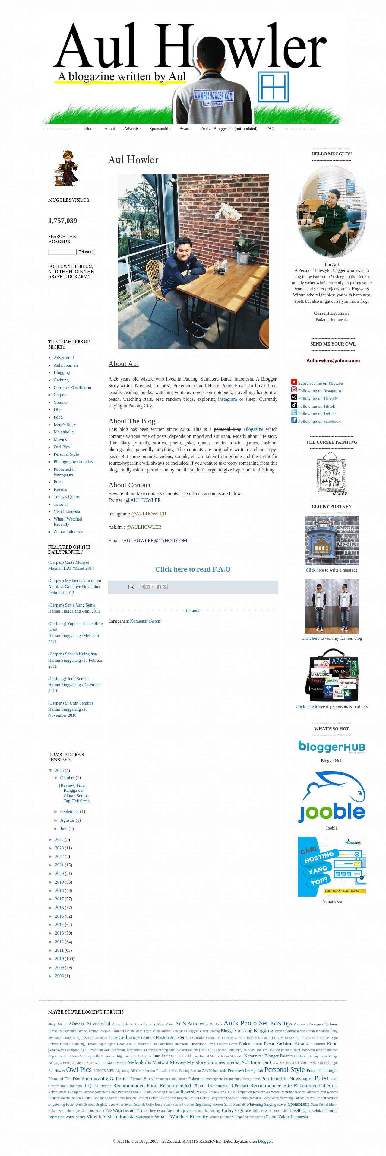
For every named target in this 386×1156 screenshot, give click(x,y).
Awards (185, 128)
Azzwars (301, 1024)
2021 (60, 864)
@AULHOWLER (143, 527)
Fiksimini (317, 1044)
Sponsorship (160, 128)
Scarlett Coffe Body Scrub (153, 1105)
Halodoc (249, 1050)
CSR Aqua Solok (95, 1038)
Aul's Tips (281, 1024)
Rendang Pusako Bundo (135, 1092)
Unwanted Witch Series (66, 1117)
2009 (60, 967)
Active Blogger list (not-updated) (229, 128)
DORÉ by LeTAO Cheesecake (307, 1038)
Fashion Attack (292, 1043)
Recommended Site (271, 1085)
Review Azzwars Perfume (273, 1092)
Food (58, 417)
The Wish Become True (126, 1110)
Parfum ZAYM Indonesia (208, 1071)
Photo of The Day (64, 1078)
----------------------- (60, 128)
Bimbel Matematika (62, 1031)
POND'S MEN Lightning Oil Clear (119, 1071)
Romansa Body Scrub (263, 1098)
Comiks (60, 402)
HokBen (261, 1050)
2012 (60, 941)
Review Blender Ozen (310, 1092)
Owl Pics (62, 446)
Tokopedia (259, 1111)
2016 (60, 907)
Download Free (202, 1044)
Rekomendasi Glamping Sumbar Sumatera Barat (82, 1092)
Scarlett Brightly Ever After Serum (108, 1105)
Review (201, 1092)
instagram (227, 399)
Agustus (68, 820)
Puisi (58, 481)
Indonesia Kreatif (313, 1050)
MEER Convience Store (77, 1063)
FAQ (271, 128)
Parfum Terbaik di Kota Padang (167, 1071)
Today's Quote (66, 496)
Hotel (296, 1050)
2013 (60, 933)
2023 (60, 848)
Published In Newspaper (65, 472)
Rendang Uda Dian (166, 1092)
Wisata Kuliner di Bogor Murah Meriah (237, 1117)
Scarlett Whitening (248, 1104)
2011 (60, 950)
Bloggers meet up (236, 1030)
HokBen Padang (279, 1050)
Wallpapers (144, 1117)
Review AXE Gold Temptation (230, 1092)
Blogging (62, 372)
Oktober (68, 777)
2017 (60, 898)
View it (94, 1116)
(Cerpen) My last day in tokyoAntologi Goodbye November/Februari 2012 (74, 586)
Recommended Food (135, 1085)
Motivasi (160, 1062)
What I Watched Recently (68, 522)
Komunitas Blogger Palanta (268, 1055)
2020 (60, 873)
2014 (60, 924)
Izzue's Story (65, 424)
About (109, 128)
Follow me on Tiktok (316, 406)
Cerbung (61, 379)
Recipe (105, 1086)
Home (90, 128)
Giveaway (56, 1050)
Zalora (271, 1116)
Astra (170, 1024)
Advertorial (64, 357)
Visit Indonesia (67, 511)
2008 (60, 975)
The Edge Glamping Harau (85, 1111)
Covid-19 (268, 1038)
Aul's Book (214, 1024)
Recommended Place (182, 1085)
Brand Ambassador (290, 1031)
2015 (60, 916)
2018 (60, 890)
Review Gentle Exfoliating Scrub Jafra (98, 1098)
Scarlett (320, 1098)
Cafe (113, 1037)
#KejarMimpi (57, 1024)
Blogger (265, 1141)
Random (76, 1086)
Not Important (256, 1062)
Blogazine (254, 429)
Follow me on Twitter (316, 413)
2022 (60, 856)
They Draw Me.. (161, 1110)
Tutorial (61, 504)
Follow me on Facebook (318, 421)
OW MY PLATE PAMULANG (295, 1063)
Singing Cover (275, 1104)
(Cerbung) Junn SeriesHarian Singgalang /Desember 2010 (74, 684)
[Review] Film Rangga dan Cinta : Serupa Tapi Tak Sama (74, 793)
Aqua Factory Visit (149, 1024)
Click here (315, 570)
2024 (60, 839)
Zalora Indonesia (68, 531)
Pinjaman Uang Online (171, 1079)
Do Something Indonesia (170, 1044)
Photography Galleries (73, 461)
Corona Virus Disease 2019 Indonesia (233, 1038)
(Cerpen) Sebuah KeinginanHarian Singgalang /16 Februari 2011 (75, 660)
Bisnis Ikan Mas (173, 1031)
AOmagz (76, 1023)
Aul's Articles (189, 1024)
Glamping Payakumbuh (128, 1050)
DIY (58, 409)
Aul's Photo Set (246, 1023)
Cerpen (60, 394)
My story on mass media (213, 1062)
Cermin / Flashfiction (72, 387)
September (70, 811)
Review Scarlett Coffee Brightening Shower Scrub (212, 1098)
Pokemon (196, 1078)
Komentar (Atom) (146, 621)
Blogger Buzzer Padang (203, 1031)
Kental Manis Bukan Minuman (221, 1056)
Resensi (60, 489)
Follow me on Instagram (319, 390)
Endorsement (250, 1043)
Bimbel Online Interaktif (95, 1031)
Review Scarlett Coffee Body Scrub (151, 1098)
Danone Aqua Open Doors (105, 1044)
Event (269, 1043)
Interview (64, 1056)
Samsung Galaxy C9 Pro (297, 1098)
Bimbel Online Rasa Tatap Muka (137, 1031)
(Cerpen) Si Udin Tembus (70, 703)
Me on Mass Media (110, 1062)
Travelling (297, 1110)
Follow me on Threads (317, 398)
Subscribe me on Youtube (320, 383)
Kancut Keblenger (186, 1056)
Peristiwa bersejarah (245, 1070)
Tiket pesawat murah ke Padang (197, 1111)
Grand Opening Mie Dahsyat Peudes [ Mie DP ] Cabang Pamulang (194, 1050)
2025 (60, 770)
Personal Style (66, 454)
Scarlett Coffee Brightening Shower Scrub (202, 1105)
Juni (64, 828)
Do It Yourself (139, 1044)
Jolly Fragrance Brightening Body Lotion (122, 1056)
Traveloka (315, 1110)
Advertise (132, 128)
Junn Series (162, 1055)
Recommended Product (227, 1085)
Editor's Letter (227, 1044)
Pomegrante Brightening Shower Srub (233, 1079)
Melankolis (63, 431)
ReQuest (91, 1085)
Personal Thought (322, 1070)
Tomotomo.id (277, 1111)
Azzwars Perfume (323, 1024)
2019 (60, 882)
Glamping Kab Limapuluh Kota (88, 1050)
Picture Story (141, 1078)
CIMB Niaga (72, 1038)
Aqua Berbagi (122, 1024)
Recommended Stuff (316, 1085)
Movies (60, 439)
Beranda (193, 610)
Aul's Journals (66, 365)
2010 (60, 958)
